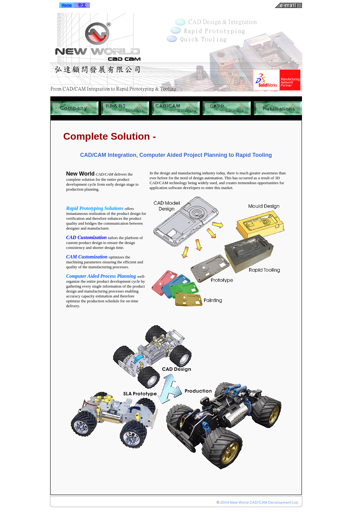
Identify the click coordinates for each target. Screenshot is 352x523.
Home (67, 5)
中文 (82, 5)
